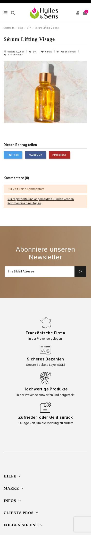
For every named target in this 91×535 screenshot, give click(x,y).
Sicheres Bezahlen (45, 359)
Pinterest (59, 154)
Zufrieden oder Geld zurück (45, 417)
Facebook (35, 154)
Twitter (13, 154)
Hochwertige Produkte (46, 389)
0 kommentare (15, 54)
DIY (35, 51)
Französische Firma (45, 333)
